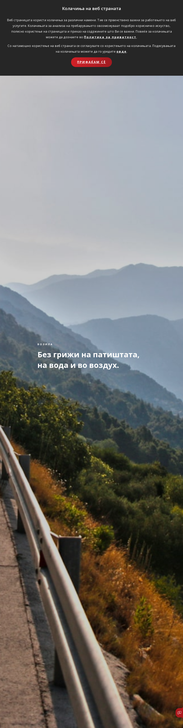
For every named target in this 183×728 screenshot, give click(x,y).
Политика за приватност (110, 37)
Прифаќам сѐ (91, 62)
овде (121, 51)
